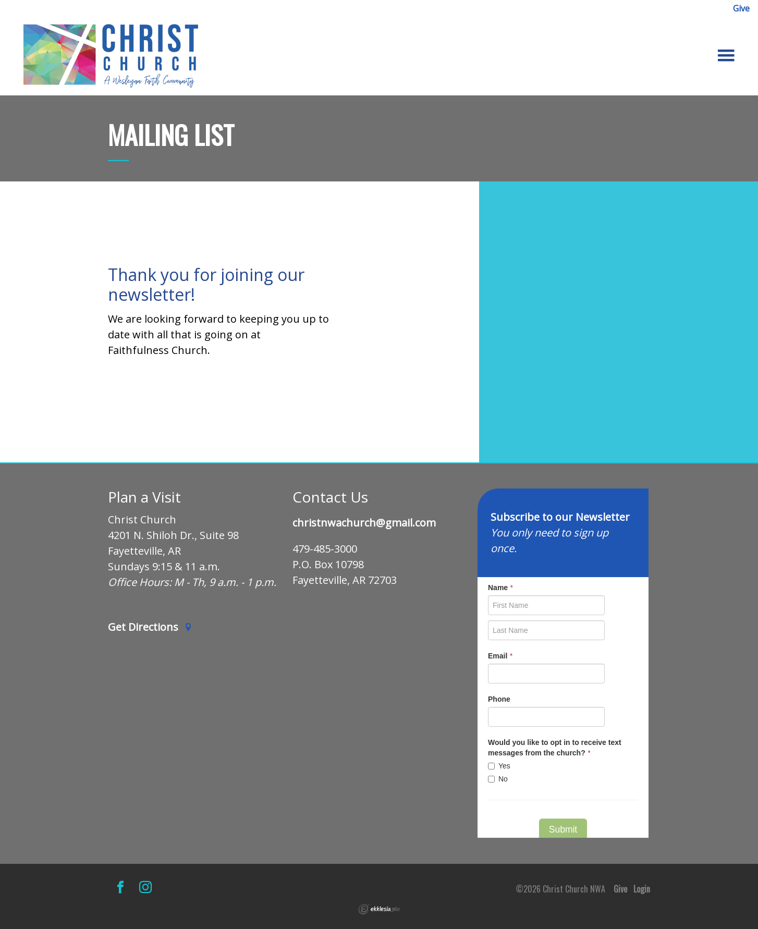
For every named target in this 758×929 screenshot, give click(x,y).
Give (741, 8)
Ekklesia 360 (379, 909)
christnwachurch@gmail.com (364, 523)
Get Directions (150, 627)
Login (641, 889)
